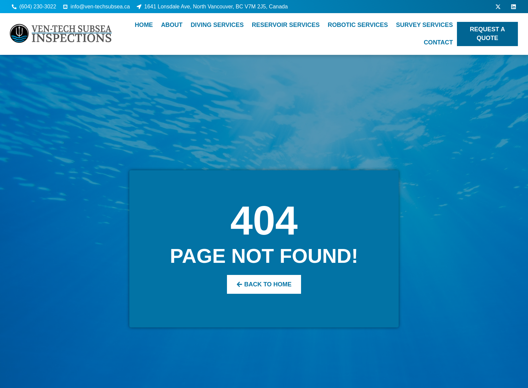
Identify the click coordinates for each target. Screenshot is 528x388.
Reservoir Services (286, 25)
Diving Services (217, 25)
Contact (438, 42)
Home (144, 25)
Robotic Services (358, 25)
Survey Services (424, 25)
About (172, 25)
